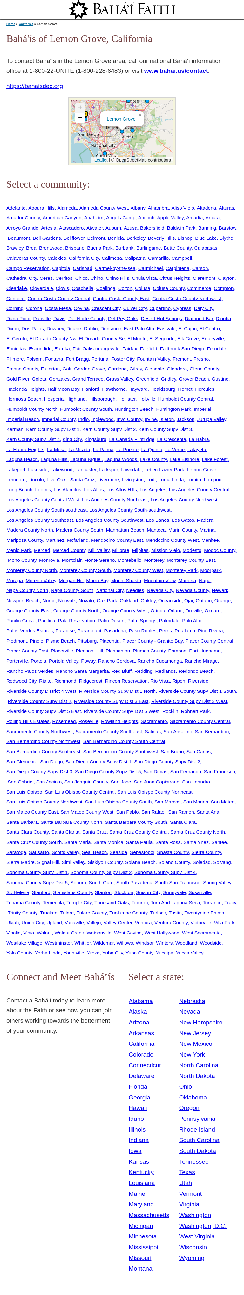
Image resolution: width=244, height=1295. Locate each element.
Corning (15, 308)
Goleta (39, 379)
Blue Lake (206, 238)
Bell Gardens (47, 238)
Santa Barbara (22, 822)
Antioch (146, 217)
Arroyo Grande (22, 228)
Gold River (17, 379)
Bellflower (74, 238)
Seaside (118, 852)
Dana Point (18, 318)
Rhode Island (197, 1129)
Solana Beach (140, 862)
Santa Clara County (27, 832)
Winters (164, 943)
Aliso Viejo (183, 207)
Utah (185, 1183)
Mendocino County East (117, 540)
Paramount (89, 630)
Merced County (69, 550)
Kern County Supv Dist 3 (165, 429)
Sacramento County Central (200, 721)
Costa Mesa (58, 308)
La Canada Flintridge (131, 439)
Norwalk (67, 600)
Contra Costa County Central (59, 298)
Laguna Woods (120, 459)
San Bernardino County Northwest (43, 741)
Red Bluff (122, 671)
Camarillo (158, 258)
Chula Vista (144, 278)
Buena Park (99, 248)
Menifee (210, 540)
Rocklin (170, 711)
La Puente (127, 449)
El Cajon (187, 328)
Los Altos (94, 489)
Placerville (62, 650)
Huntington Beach (134, 409)
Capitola (61, 268)
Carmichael (150, 268)
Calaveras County (25, 258)
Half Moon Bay (63, 389)
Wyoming (192, 1258)
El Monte (137, 338)
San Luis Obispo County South (118, 801)
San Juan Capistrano (156, 781)
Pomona (177, 650)
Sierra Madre (20, 862)
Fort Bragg (77, 359)
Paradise (65, 630)
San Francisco (219, 771)
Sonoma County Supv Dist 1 (37, 872)
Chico (81, 278)
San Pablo (127, 812)
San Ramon (181, 812)
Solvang (222, 862)
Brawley (15, 248)
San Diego (51, 761)
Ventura (143, 922)
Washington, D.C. (203, 1226)
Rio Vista (160, 681)
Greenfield (147, 379)
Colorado (141, 1054)
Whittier (82, 943)
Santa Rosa (168, 842)
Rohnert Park (195, 711)
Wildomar (103, 943)
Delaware (141, 1075)
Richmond (65, 681)
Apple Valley (170, 217)
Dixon (12, 328)
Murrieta (187, 580)
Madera (205, 520)
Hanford (90, 389)
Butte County (178, 248)
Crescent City (106, 308)
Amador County (23, 217)
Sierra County (206, 852)
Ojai (188, 600)
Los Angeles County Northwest (184, 499)
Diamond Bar (199, 318)
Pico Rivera (210, 630)
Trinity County (22, 912)
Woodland (186, 943)
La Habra (199, 439)
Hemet (185, 389)
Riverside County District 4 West (41, 691)
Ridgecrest (90, 681)
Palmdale (169, 620)
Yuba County (139, 952)
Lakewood (61, 469)
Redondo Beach (196, 671)
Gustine (220, 379)
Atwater (94, 228)
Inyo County (129, 419)
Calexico (57, 258)
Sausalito (39, 852)
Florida (138, 1086)
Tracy (230, 902)
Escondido (40, 348)
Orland (175, 610)
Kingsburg (95, 439)
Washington (195, 1215)
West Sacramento (201, 932)
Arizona (139, 1022)
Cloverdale (41, 288)
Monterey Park (182, 570)
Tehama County (23, 902)
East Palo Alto (139, 328)
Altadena (206, 207)
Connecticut (145, 1065)
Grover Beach (194, 379)
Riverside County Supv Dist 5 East (43, 711)
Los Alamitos (67, 489)
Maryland (141, 1204)
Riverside (198, 681)
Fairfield (148, 348)
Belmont (96, 238)
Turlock (158, 912)
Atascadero (71, 228)
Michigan (141, 1226)
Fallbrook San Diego (182, 348)
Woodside (210, 943)
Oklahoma (193, 1097)
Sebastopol (142, 852)
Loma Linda (171, 479)
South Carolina (199, 1140)
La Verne (175, 449)
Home (10, 24)
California (26, 24)
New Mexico (196, 1043)
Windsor (144, 943)
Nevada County (192, 590)
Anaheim (94, 217)
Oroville (193, 610)
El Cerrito (16, 338)
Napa (205, 580)
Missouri (140, 1258)
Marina (207, 530)
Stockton (123, 892)
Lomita (193, 479)
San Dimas (155, 771)
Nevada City (160, 590)
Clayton (226, 278)
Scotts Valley (65, 852)
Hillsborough (101, 399)
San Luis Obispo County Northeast (155, 792)
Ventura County (171, 922)
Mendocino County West (172, 540)
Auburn (113, 228)
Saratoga (16, 852)
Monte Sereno (99, 560)
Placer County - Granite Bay (152, 641)
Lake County (153, 459)
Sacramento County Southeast (109, 731)
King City (72, 439)
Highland (76, 399)
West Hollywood (162, 932)
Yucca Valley (190, 952)
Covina (81, 308)
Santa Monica (108, 842)
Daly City (203, 308)
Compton (224, 288)
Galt (67, 368)
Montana (140, 1268)
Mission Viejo (165, 550)
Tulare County (92, 912)
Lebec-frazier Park (164, 469)
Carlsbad (82, 268)
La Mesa (56, 449)
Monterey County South (85, 570)
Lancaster (86, 469)
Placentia (109, 641)
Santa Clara (183, 822)
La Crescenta (171, 439)
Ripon (179, 681)
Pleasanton (118, 650)
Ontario (204, 600)
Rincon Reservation (126, 681)
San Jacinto (49, 781)
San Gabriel (20, 781)
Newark (220, 590)
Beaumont (19, 238)
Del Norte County (86, 318)
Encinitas (16, 348)
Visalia (13, 932)
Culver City (135, 308)
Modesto (192, 550)
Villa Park (224, 922)
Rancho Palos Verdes (29, 671)
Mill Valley (99, 550)
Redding (143, 671)
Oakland (129, 600)
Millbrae (120, 550)
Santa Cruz (94, 832)
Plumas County (149, 650)
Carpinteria (177, 268)
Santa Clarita (65, 832)
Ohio (185, 1086)
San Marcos (167, 801)
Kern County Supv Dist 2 (109, 429)
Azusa (131, 228)
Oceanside (169, 600)
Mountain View (160, 580)
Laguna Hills (54, 459)
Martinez (55, 540)
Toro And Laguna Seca (175, 902)
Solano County (174, 862)
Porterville (17, 661)
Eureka (62, 348)
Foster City (122, 359)
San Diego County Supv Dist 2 (167, 761)
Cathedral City (21, 278)
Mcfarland (77, 540)
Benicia (116, 238)
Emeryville (212, 338)
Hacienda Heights (25, 389)
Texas (187, 1172)
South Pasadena (134, 882)
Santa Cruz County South (34, 842)
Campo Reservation (28, 268)
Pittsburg (87, 641)
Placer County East (27, 650)
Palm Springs (141, 620)
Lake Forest (214, 459)
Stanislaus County (72, 892)
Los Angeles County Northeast (115, 499)
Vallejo (93, 922)
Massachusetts (149, 1215)
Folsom (34, 359)
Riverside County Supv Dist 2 (39, 701)
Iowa (135, 1150)
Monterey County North (31, 570)
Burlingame (148, 248)
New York (192, 1054)
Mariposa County (24, 540)
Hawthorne (113, 389)
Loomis (43, 489)
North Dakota (197, 1075)
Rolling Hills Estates (28, 721)
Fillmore (15, 359)
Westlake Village (24, 943)
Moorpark (210, 570)
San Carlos (198, 751)
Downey (55, 328)
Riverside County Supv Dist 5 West (121, 711)
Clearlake (16, 288)
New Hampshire (201, 1022)
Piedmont (16, 641)
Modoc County (219, 550)
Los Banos (157, 520)
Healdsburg (162, 389)
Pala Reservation (76, 620)
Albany (138, 207)
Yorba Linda (48, 952)
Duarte (73, 328)
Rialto (45, 681)
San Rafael (153, 812)
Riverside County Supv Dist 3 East (111, 701)
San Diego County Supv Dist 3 (39, 771)
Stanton (103, 892)
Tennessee (194, 1161)
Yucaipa (164, 952)
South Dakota (197, 1150)
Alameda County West (103, 207)
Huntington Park (173, 409)
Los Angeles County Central (199, 489)
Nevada (189, 1011)
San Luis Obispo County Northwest (44, 801)
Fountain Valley (153, 359)
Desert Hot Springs (161, 318)
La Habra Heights (25, 449)
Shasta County (173, 852)
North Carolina (199, 1065)
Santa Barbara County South (136, 822)
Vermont (190, 1193)
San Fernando (185, 771)
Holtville (146, 399)
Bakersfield (152, 228)
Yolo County (19, 952)
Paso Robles (142, 630)
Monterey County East (191, 560)
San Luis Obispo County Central (79, 792)
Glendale (154, 368)
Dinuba (223, 318)
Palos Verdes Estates (29, 630)
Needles (135, 590)
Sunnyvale (174, 892)
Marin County (182, 530)
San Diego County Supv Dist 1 (98, 761)
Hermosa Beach (23, 399)
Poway (88, 661)
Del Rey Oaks (123, 318)
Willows (125, 943)
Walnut (44, 932)
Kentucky (141, 1172)
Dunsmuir (110, 328)
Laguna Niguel (86, 459)
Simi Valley (73, 862)
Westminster (58, 943)
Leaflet (100, 159)
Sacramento (154, 721)
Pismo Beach (60, 641)
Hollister (127, 399)
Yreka (93, 952)
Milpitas (140, 550)
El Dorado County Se (102, 338)
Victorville (200, 922)
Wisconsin (193, 1247)
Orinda (158, 610)
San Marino (195, 801)
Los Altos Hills (121, 489)
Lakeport (15, 469)
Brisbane (75, 248)
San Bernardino (212, 731)
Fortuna (100, 359)
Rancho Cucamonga (160, 661)
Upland (54, 922)
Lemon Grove (121, 118)
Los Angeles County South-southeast (46, 510)
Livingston (133, 479)
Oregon (189, 1108)
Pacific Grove (20, 620)
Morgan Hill (71, 580)
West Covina (128, 932)
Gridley (168, 379)
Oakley (148, 600)
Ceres (46, 278)
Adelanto (16, 207)
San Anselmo (177, 731)
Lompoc (212, 479)
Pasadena (115, 630)
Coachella (82, 288)
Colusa (142, 288)
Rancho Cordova (116, 661)
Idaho (136, 1118)
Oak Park (107, 600)
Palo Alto (191, 620)
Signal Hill (48, 862)
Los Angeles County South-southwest (129, 510)
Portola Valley (63, 661)
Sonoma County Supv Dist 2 (101, 872)
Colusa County (169, 288)
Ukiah (12, 922)
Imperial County (58, 419)
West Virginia (197, 1236)
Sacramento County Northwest (39, 731)
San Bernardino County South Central (124, 741)
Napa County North (27, 590)
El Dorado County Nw (53, 338)
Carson (200, 268)
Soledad (201, 862)
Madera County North (29, 530)
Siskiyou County (105, 862)
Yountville (74, 952)
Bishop (185, 238)
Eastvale (166, 328)
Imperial (202, 409)
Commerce (199, 288)
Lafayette (197, 449)
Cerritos (63, 278)
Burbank (124, 248)
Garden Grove (89, 368)
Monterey (154, 560)
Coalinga (106, 288)
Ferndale (216, 348)
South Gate (101, 882)
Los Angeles (152, 489)
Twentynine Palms (204, 912)
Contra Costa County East (121, 298)
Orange (222, 600)
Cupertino (160, 308)
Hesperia (54, 399)
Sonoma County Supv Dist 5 (37, 882)
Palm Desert (111, 620)
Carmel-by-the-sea (115, 268)
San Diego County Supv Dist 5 (108, 771)
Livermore (108, 479)
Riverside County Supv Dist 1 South (197, 691)
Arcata (213, 217)
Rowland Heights (119, 721)
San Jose (121, 781)
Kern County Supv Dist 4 (33, 439)
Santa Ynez (196, 842)
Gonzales (59, 379)
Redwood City (21, 681)
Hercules (204, 389)
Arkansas (141, 1033)
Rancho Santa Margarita (82, 671)
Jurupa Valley (211, 419)
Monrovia (49, 560)
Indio (83, 419)
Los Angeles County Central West (42, 499)
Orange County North (76, 610)
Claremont (204, 278)
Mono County (22, 560)
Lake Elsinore (184, 459)
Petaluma (185, 630)
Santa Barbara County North (71, 822)
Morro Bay (97, 580)
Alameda (67, 207)
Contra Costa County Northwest (186, 298)
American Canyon (62, 217)
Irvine (151, 419)
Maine (137, 1193)
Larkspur (108, 469)
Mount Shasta (126, 580)
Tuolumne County (128, 912)
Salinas (152, 731)
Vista (29, 932)
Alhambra (158, 207)
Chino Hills (117, 278)
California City (84, 258)
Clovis (62, 288)
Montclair (71, 560)
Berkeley (135, 238)
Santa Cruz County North (197, 832)
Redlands (165, 671)
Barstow (227, 228)
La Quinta (152, 449)
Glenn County (204, 368)
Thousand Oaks (111, 902)
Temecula (53, 902)
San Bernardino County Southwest (120, 751)
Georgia (139, 1097)
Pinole (36, 641)
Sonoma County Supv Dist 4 (165, 872)
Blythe (226, 238)
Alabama (141, 1001)
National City (110, 590)
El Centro (210, 328)
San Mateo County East (32, 812)
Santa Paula (139, 842)
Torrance (212, 902)
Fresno (201, 359)
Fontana (54, 359)
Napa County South (72, 590)
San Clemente (21, 761)
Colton (125, 288)
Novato (86, 600)
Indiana (139, 1140)
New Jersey (195, 1033)
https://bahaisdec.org (34, 86)
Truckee (49, 912)
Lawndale (131, 469)
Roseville (88, 721)
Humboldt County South (86, 409)
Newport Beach (23, 600)
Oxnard (212, 610)
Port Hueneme (204, 650)
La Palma (103, 449)
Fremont (182, 359)
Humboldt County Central (185, 399)
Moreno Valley (41, 580)
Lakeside (37, 469)
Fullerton (50, 368)
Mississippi (143, 1247)
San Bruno (172, 751)
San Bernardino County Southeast (43, 751)
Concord (15, 298)
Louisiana (142, 1183)
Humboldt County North (32, 409)
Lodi (151, 479)
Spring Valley (217, 882)
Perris (165, 630)
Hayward (138, 389)
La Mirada (79, 449)
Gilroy (135, 368)
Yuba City (112, 952)
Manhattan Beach (125, 530)
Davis (59, 318)
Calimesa (112, 258)
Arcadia (194, 217)
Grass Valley (119, 379)
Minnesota (143, 1236)
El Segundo (161, 338)
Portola (38, 661)
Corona (34, 308)
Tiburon (140, 902)
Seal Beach (94, 852)
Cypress (182, 308)
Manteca (156, 530)
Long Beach (19, 489)
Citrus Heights (174, 278)
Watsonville (99, 932)
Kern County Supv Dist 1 (52, 429)
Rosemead (64, 721)
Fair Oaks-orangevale (95, 348)
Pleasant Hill (89, 650)
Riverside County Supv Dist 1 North (117, 691)
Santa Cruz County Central (138, 832)
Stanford (41, 892)
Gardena (117, 368)
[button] (147, 101)
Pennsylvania (197, 1118)
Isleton (166, 419)
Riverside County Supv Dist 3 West (189, 701)
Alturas (226, 207)
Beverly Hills (161, 238)
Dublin (91, 328)
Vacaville (74, 922)
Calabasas (205, 248)
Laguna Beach (22, 459)
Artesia (48, 228)
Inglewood (103, 419)
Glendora (177, 368)
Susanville (199, 892)
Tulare (67, 912)
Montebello (129, 560)
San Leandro (196, 781)
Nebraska (192, 1001)
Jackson (185, 419)
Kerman (15, 429)
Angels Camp (120, 217)
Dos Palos (33, 328)
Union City (33, 922)
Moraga (14, 580)
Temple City (79, 902)
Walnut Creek (69, 932)
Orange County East (28, 610)
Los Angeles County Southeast (39, 520)
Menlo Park (18, 550)
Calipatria (135, 258)
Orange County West (125, 610)
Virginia (189, 1204)
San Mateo (222, 801)
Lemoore (16, 479)
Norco (49, 600)
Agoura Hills (41, 207)
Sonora (78, 882)
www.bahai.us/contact (176, 70)
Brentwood (50, 248)
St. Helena (17, 892)
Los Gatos (183, 520)
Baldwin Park (181, 228)
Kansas (139, 1161)
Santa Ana (208, 812)
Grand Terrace (88, 379)
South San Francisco (177, 882)
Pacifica (46, 620)
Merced (42, 550)
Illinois (137, 1129)
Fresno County (22, 368)
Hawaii (138, 1108)
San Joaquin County (86, 781)
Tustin (175, 912)
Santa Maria (77, 842)
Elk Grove (188, 338)
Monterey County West (138, 570)
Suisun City (148, 892)
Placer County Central (209, 641)
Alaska (138, 1011)
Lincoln (36, 479)
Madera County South (79, 530)
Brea (31, 248)
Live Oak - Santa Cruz (70, 479)
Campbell (182, 258)
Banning (207, 228)
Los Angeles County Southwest (110, 520)
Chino (96, 278)
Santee (219, 842)
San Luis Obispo (24, 792)
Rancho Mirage (201, 661)
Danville (42, 318)
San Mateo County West (87, 812)
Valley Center (118, 922)
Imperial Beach (22, 419)
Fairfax (129, 348)
